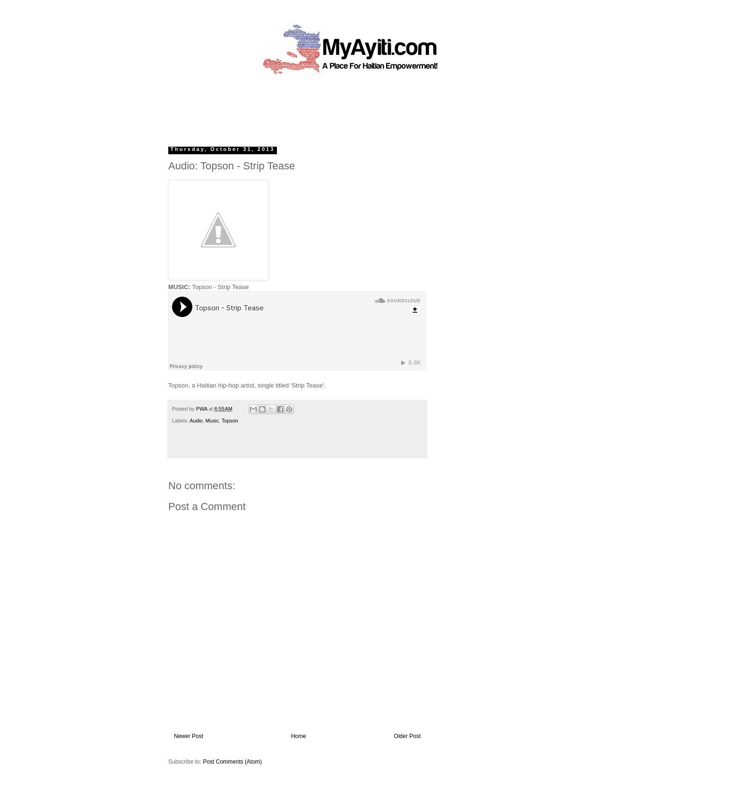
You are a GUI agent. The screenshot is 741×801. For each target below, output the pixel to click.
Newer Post (188, 736)
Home (298, 736)
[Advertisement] (349, 106)
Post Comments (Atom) (232, 761)
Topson (230, 420)
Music (212, 420)
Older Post (407, 736)
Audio (196, 420)
